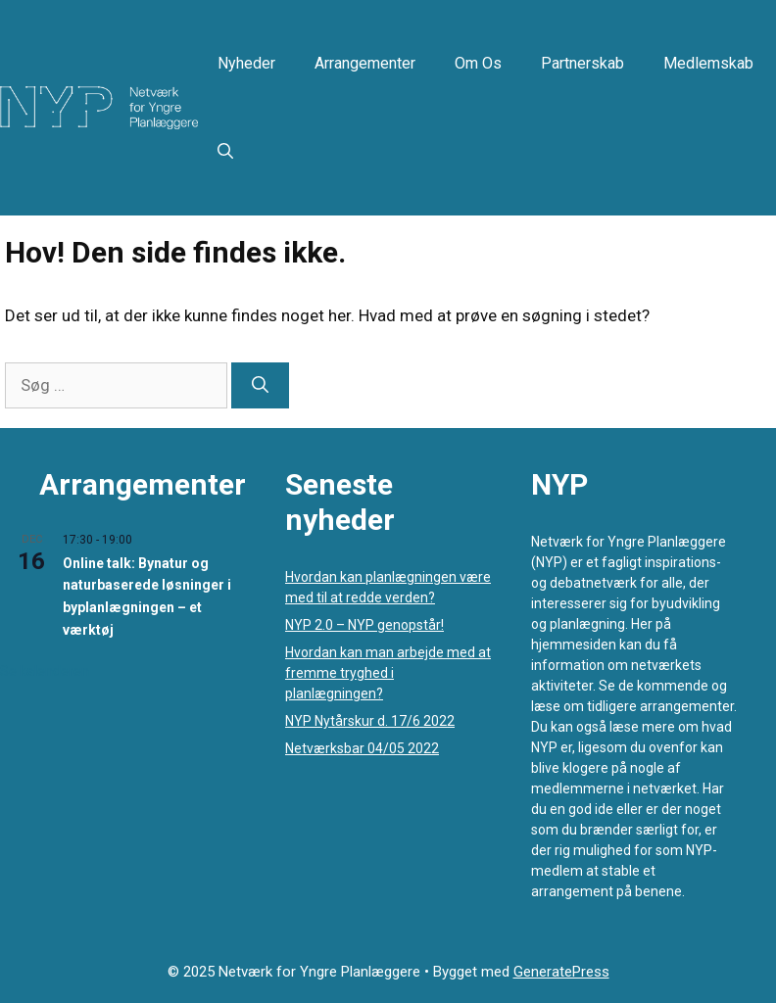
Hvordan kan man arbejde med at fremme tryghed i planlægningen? (388, 673)
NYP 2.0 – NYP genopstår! (364, 625)
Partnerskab (582, 63)
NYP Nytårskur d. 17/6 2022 (370, 721)
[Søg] (260, 385)
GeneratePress (561, 971)
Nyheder (246, 63)
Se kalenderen (44, 671)
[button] (225, 152)
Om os (478, 63)
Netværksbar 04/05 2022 (362, 748)
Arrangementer (365, 63)
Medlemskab (708, 63)
